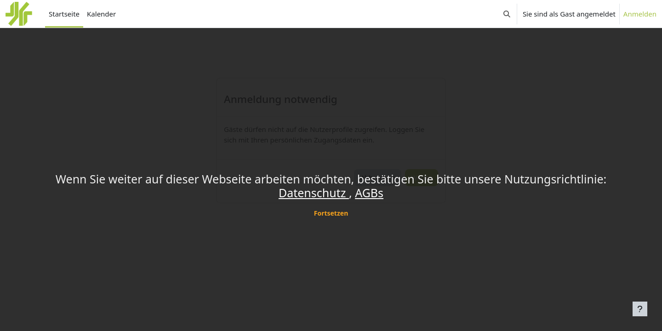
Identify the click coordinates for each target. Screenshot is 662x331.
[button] (507, 14)
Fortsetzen (331, 213)
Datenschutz (314, 192)
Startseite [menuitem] (64, 13)
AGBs (369, 192)
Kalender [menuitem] (101, 13)
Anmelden (639, 13)
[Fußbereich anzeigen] (640, 309)
